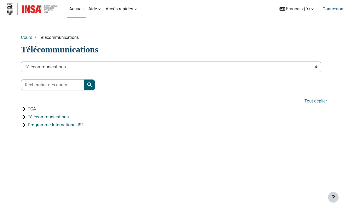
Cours (34, 37)
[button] (297, 9)
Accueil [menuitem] (76, 8)
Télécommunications (56, 117)
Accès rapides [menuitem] (119, 8)
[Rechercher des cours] (60, 85)
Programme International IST (64, 125)
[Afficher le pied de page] (333, 197)
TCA (40, 109)
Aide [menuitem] (92, 8)
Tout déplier (307, 101)
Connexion (332, 8)
